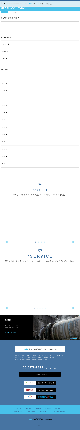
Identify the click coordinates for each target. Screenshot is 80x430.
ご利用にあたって (44, 411)
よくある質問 (30, 411)
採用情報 (57, 408)
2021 (3, 112)
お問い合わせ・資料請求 (39, 374)
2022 (3, 105)
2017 (3, 142)
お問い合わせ (18, 411)
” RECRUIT (10, 332)
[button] (35, 242)
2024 (3, 90)
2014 (3, 164)
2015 (3, 156)
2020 (3, 120)
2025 (3, 83)
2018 (3, 134)
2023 (3, 98)
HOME (19, 408)
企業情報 (48, 408)
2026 (3, 76)
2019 (3, 127)
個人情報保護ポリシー (61, 411)
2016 (3, 149)
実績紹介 (38, 408)
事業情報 (29, 408)
